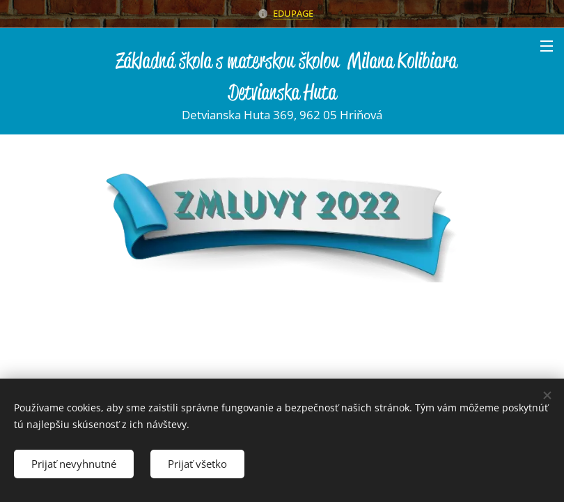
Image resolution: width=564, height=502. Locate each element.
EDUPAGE (293, 13)
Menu (546, 46)
